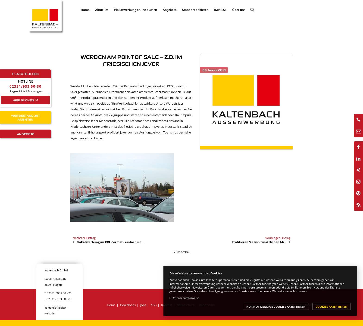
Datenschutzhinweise (185, 298)
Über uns (238, 10)
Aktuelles (101, 10)
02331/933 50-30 (25, 86)
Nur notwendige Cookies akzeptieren (276, 306)
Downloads (128, 305)
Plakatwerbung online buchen (135, 10)
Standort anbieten (195, 10)
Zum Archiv (181, 252)
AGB (153, 305)
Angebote (169, 10)
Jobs (143, 305)
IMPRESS (220, 10)
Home (85, 10)
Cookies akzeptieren (331, 306)
